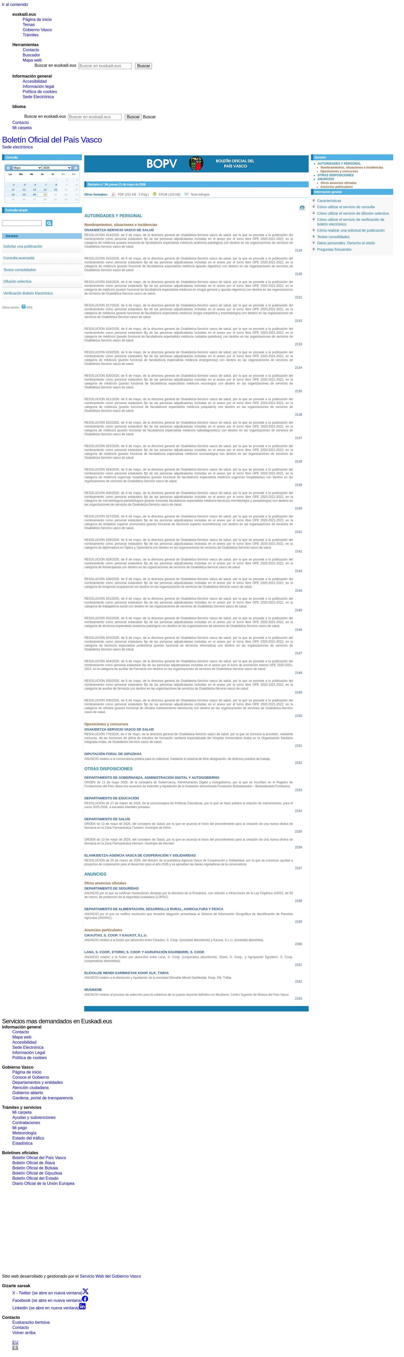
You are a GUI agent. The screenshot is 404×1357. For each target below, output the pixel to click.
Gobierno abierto (27, 1093)
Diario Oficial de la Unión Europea (43, 1183)
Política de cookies (40, 91)
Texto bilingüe (200, 194)
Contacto (31, 50)
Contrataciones (26, 1122)
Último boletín (10, 307)
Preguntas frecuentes (334, 249)
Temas (29, 24)
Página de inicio (37, 19)
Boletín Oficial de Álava (33, 1163)
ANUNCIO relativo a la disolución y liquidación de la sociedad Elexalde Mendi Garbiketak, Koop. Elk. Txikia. (158, 977)
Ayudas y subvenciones (34, 1117)
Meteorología (24, 1133)
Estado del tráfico (28, 1138)
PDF (133, 194)
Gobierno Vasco (37, 30)
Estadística (22, 1143)
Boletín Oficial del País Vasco (52, 139)
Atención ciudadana (30, 1087)
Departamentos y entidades (37, 1082)
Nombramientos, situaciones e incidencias (352, 167)
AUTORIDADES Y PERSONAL (339, 163)
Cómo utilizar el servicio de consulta (346, 207)
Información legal (38, 86)
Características (329, 201)
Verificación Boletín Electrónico (28, 293)
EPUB (169, 194)
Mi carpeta (22, 127)
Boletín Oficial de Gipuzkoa (37, 1173)
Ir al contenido (15, 4)
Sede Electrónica (38, 97)
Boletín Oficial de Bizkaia (35, 1168)
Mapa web (32, 60)
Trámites (31, 35)
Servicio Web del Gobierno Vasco (110, 1276)
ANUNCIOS (325, 179)
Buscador (31, 55)
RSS (27, 307)
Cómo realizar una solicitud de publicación (351, 230)
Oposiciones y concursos (339, 171)
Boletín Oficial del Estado (35, 1178)
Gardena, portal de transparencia (42, 1098)
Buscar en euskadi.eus (55, 65)
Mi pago (19, 1128)
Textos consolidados (19, 270)
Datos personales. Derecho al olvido (346, 243)
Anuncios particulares (336, 187)
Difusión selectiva (17, 281)
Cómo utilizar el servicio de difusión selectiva (353, 213)
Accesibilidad (35, 81)
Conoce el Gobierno (30, 1077)
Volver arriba (24, 1332)
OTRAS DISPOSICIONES (335, 175)
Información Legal (28, 1052)
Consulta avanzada (18, 258)
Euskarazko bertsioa (31, 1322)
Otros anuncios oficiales (338, 183)
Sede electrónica (17, 147)
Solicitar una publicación (22, 246)
